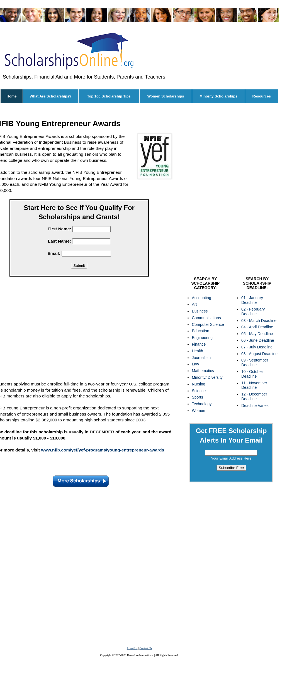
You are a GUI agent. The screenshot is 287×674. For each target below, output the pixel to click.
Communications (206, 318)
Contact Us (145, 648)
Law (195, 364)
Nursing (198, 384)
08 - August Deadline (259, 353)
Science (199, 391)
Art (194, 304)
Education (200, 331)
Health (197, 351)
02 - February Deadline (253, 311)
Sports (197, 397)
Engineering (202, 337)
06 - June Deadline (257, 340)
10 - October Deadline (252, 373)
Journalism (201, 357)
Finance (199, 344)
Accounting (201, 298)
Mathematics (203, 370)
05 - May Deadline (257, 333)
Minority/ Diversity (207, 377)
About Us (132, 648)
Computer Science (208, 324)
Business (200, 311)
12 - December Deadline (254, 396)
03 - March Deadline (258, 320)
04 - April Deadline (257, 327)
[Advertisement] (80, 191)
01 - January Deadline (252, 300)
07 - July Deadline (257, 347)
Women (198, 410)
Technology (201, 404)
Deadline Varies (255, 405)
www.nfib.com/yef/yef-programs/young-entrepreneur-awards (102, 450)
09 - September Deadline (254, 362)
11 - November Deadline (254, 385)
